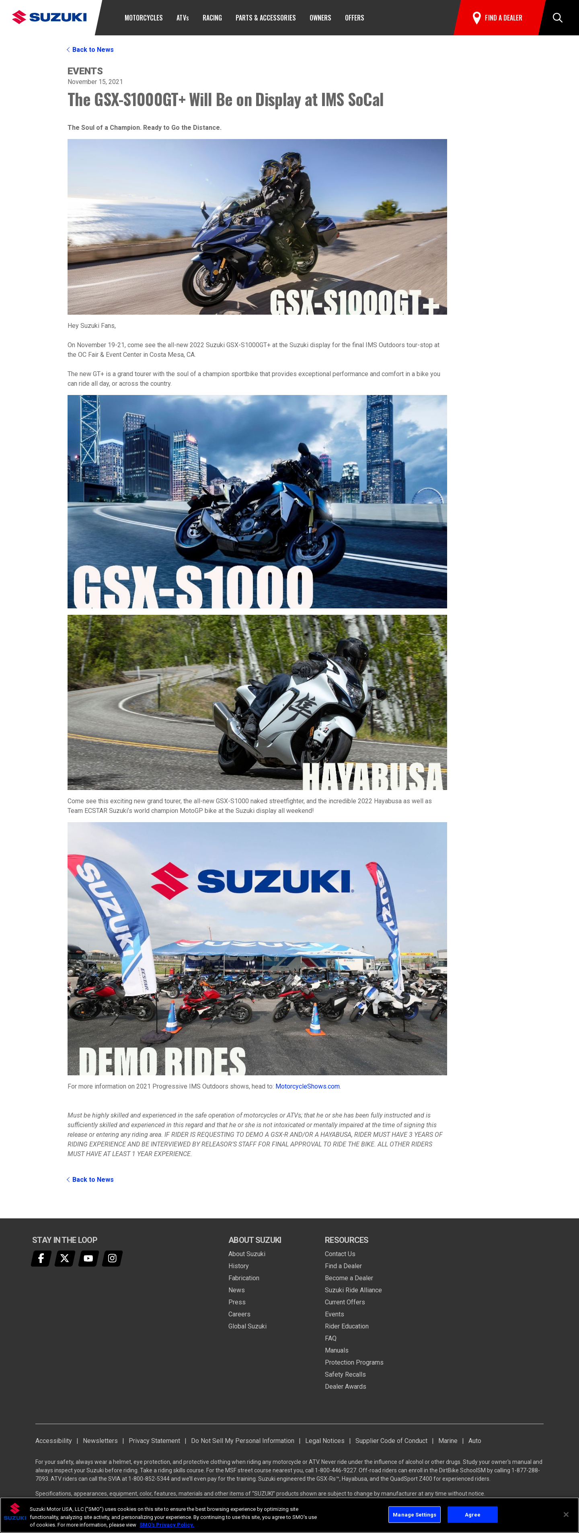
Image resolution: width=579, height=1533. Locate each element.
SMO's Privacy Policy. (167, 1525)
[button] (557, 17)
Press (237, 1302)
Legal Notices (325, 1441)
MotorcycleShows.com (307, 1086)
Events (334, 1314)
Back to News (93, 49)
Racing (212, 18)
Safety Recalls (345, 1374)
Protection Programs (354, 1362)
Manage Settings (414, 1514)
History (238, 1266)
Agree (473, 1514)
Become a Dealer (349, 1278)
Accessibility (53, 1441)
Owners (320, 18)
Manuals (337, 1350)
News (236, 1290)
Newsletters (100, 1441)
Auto (474, 1441)
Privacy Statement (154, 1441)
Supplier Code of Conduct (391, 1441)
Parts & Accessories (266, 18)
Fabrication (243, 1278)
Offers (354, 18)
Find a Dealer (343, 1266)
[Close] (566, 1514)
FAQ (331, 1338)
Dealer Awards (345, 1386)
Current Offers (345, 1302)
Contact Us (340, 1254)
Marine (448, 1441)
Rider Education (347, 1326)
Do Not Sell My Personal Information (242, 1441)
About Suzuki (246, 1254)
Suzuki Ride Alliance (353, 1290)
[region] (289, 1515)
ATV (183, 18)
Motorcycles (144, 18)
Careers (239, 1314)
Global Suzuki (247, 1326)
